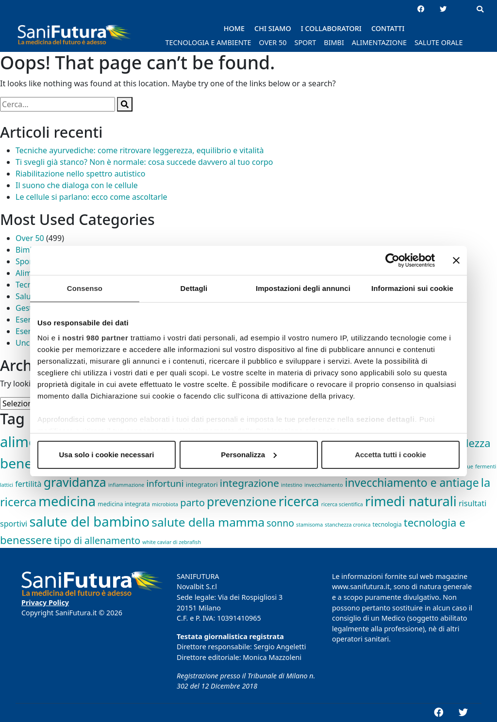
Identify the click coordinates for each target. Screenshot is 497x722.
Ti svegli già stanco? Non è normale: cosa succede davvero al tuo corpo (144, 162)
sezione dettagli (385, 419)
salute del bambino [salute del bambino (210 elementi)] (89, 521)
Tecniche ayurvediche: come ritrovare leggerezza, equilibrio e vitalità (140, 150)
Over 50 (30, 238)
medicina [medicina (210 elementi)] (67, 501)
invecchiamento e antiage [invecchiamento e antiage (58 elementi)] (412, 482)
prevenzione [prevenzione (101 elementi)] (241, 501)
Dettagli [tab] (194, 288)
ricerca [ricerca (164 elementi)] (299, 501)
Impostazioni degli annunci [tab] (303, 288)
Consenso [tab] (84, 288)
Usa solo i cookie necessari (106, 454)
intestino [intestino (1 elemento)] (291, 484)
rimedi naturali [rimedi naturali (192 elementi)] (411, 501)
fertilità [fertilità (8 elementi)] (28, 484)
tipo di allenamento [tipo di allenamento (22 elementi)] (97, 540)
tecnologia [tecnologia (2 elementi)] (387, 524)
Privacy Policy (45, 602)
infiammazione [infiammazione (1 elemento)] (126, 484)
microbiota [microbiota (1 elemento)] (165, 504)
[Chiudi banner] (456, 260)
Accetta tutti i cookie (390, 454)
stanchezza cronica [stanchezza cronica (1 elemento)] (347, 524)
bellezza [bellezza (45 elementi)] (470, 442)
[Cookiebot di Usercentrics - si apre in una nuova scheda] (392, 260)
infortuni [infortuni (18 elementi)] (165, 483)
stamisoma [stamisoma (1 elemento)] (309, 524)
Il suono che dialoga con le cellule (77, 185)
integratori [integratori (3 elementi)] (202, 484)
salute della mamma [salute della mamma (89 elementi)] (208, 522)
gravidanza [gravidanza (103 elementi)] (75, 482)
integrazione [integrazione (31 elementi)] (249, 483)
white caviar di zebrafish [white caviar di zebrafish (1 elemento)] (171, 542)
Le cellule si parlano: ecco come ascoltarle (91, 197)
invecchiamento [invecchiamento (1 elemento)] (323, 484)
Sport (25, 261)
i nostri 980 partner (93, 338)
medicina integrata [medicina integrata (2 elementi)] (123, 504)
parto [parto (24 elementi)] (192, 502)
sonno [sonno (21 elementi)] (280, 522)
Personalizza (249, 454)
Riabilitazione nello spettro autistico (80, 173)
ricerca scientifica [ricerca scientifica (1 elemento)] (342, 504)
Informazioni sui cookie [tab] (412, 288)
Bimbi (26, 249)
